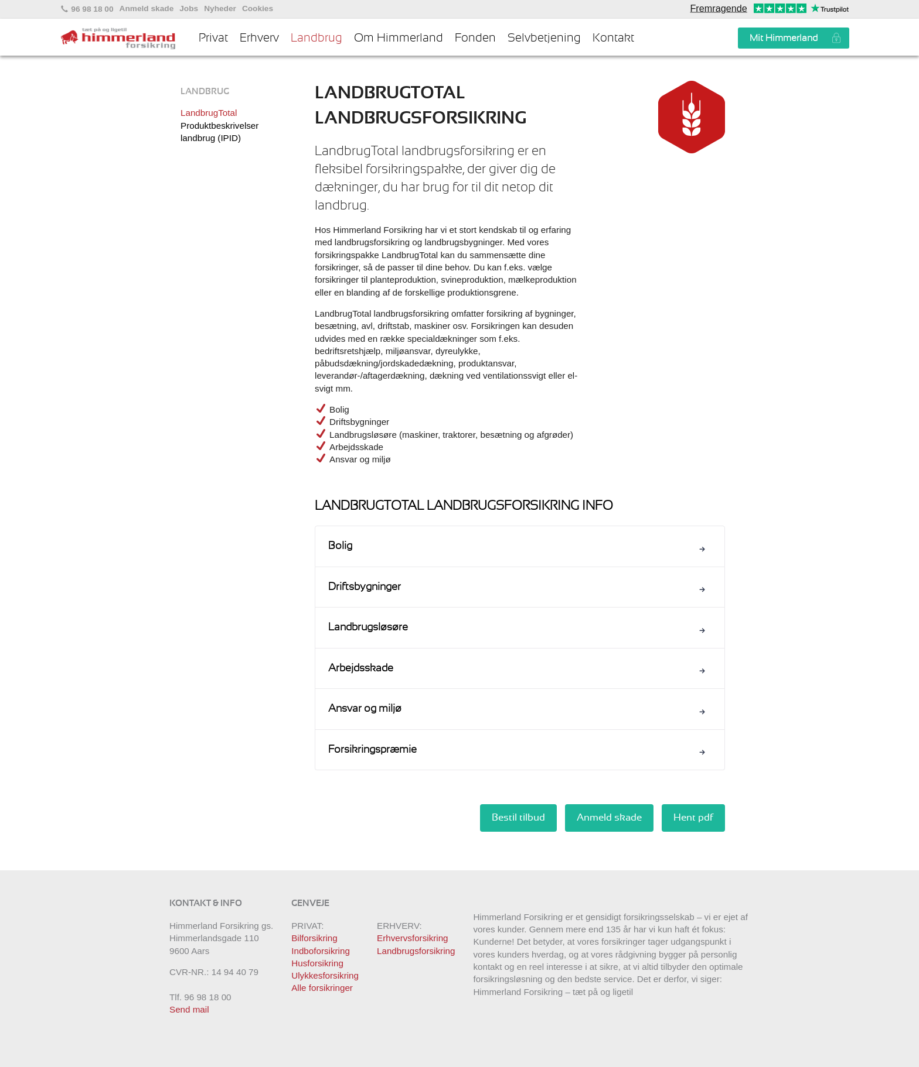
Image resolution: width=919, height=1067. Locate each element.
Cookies (257, 8)
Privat (213, 38)
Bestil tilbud (518, 817)
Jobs (188, 8)
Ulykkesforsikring (325, 975)
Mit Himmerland (784, 38)
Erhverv (259, 38)
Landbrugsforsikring (416, 951)
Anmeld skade (147, 8)
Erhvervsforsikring (412, 938)
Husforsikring (317, 963)
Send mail (189, 1009)
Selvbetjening (544, 38)
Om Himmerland (398, 38)
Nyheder (220, 8)
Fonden (475, 38)
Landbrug (316, 38)
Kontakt (613, 38)
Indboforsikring (320, 951)
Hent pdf (693, 817)
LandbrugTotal (209, 113)
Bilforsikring (314, 938)
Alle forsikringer (322, 988)
